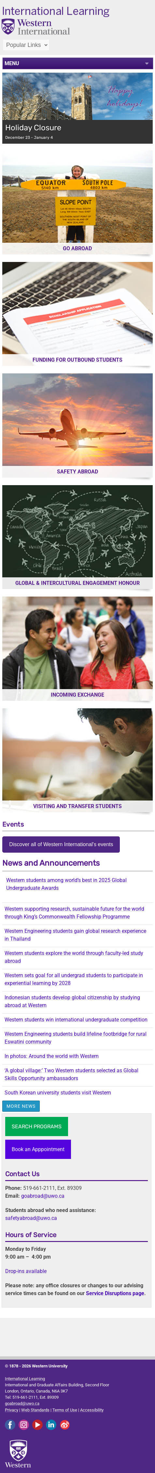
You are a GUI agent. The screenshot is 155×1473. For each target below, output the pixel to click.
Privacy (11, 1410)
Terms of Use (64, 1410)
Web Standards (35, 1410)
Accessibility (92, 1410)
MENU (12, 63)
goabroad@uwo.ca (42, 1196)
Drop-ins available (26, 1271)
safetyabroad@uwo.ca (31, 1218)
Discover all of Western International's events (61, 844)
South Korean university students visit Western (58, 1093)
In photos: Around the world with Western (52, 1056)
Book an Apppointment (38, 1149)
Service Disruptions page (115, 1293)
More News (21, 1106)
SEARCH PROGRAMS (37, 1126)
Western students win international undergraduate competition (76, 1020)
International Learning (25, 1378)
